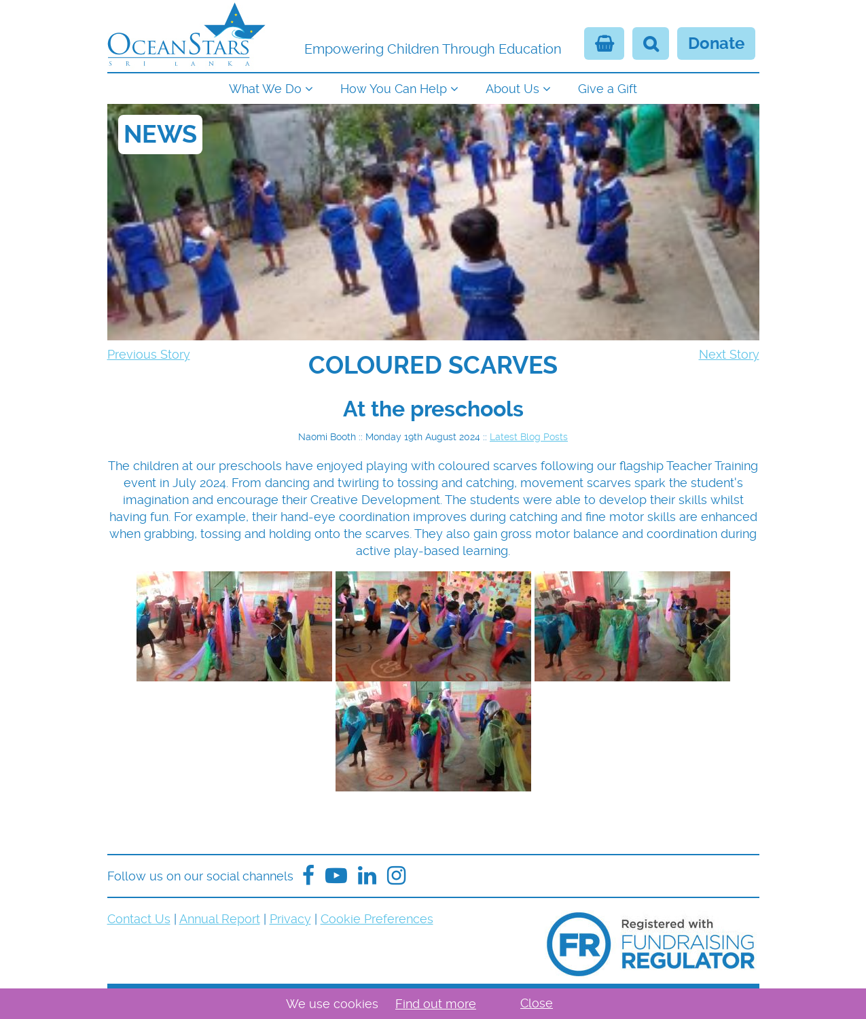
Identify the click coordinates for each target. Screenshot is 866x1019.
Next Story (729, 354)
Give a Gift (607, 89)
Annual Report (219, 919)
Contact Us (138, 919)
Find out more (435, 1004)
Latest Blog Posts (529, 436)
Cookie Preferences (377, 919)
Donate (716, 43)
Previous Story (148, 354)
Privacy (290, 919)
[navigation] (433, 87)
